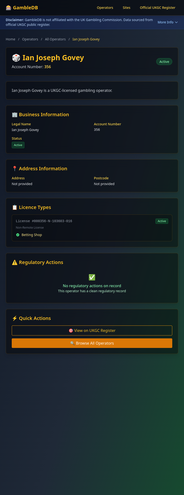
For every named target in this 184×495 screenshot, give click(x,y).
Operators (105, 7)
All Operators (55, 39)
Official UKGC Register (157, 7)
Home (10, 39)
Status (17, 138)
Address (18, 178)
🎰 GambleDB (22, 7)
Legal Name (21, 124)
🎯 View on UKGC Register (92, 330)
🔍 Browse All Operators (92, 343)
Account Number (107, 124)
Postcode (101, 178)
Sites (126, 7)
